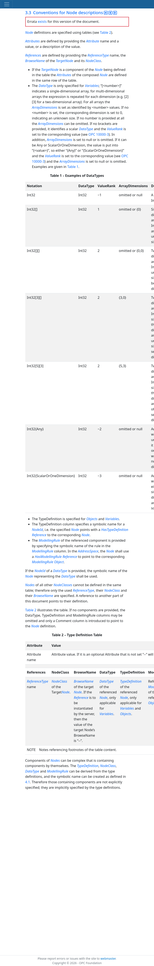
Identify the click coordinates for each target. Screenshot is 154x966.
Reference (39, 535)
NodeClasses (63, 585)
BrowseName (35, 60)
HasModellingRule (48, 556)
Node (29, 32)
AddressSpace (88, 551)
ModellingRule (49, 540)
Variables (92, 85)
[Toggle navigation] (7, 4)
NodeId (37, 529)
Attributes (32, 41)
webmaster (108, 959)
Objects (91, 519)
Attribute (92, 41)
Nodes (30, 585)
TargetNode (64, 60)
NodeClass (93, 60)
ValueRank (115, 129)
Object (59, 562)
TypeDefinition (130, 681)
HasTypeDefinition (114, 529)
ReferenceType (98, 55)
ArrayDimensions (44, 107)
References (33, 55)
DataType (46, 85)
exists (42, 21)
